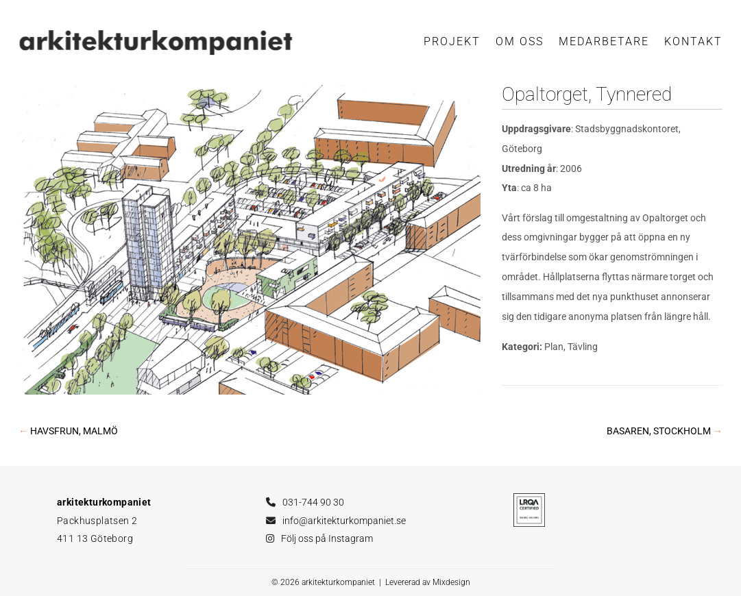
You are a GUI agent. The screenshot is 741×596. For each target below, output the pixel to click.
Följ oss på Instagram (327, 538)
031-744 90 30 (313, 502)
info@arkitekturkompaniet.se (344, 520)
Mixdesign (451, 582)
